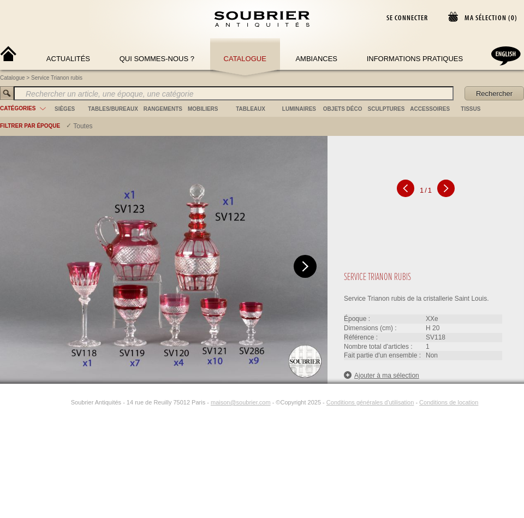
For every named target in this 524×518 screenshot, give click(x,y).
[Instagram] (63, 402)
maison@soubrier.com (241, 402)
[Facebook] (51, 402)
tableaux (250, 109)
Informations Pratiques (415, 59)
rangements (163, 109)
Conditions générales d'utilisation (370, 402)
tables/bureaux (113, 109)
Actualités (68, 59)
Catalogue (245, 59)
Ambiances (316, 59)
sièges (65, 109)
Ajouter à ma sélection (381, 375)
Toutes (82, 126)
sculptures (386, 109)
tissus (470, 109)
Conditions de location (448, 402)
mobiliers (203, 109)
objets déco (342, 109)
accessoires (430, 109)
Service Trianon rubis (56, 78)
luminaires (299, 109)
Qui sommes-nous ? (157, 59)
